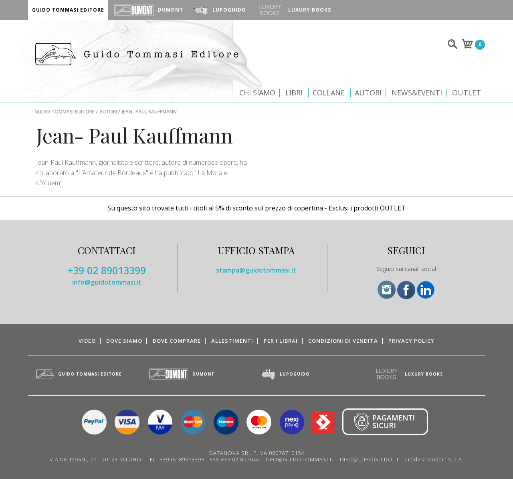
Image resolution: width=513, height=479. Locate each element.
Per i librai (281, 340)
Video (87, 340)
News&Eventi (417, 92)
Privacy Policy (411, 340)
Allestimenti (232, 340)
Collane (329, 92)
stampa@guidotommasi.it (256, 270)
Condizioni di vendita (343, 340)
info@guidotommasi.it (106, 282)
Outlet (466, 92)
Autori (368, 92)
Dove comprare (177, 340)
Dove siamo (124, 340)
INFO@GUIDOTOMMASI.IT (300, 459)
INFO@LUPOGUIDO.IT (369, 459)
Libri (294, 92)
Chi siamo (257, 92)
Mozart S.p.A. (445, 459)
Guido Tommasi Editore (64, 111)
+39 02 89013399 (106, 270)
